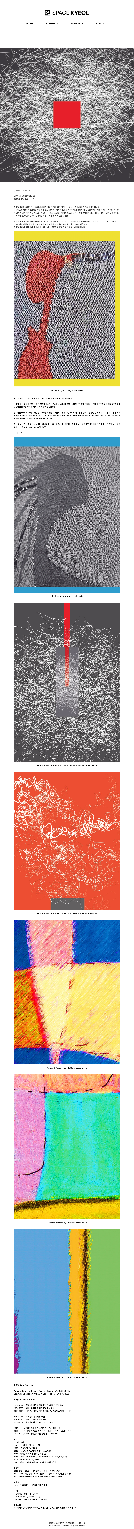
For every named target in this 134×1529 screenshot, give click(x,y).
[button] (29, 23)
